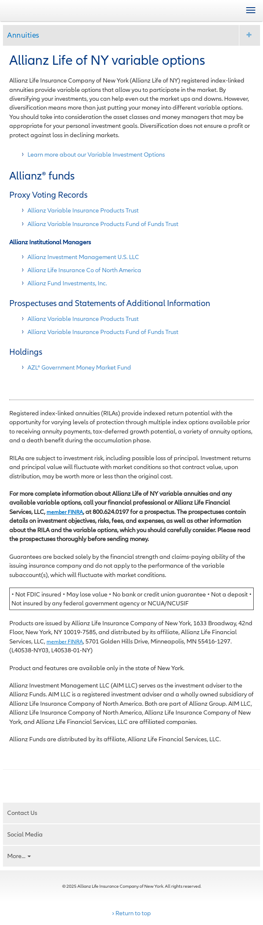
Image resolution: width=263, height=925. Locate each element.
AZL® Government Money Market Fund (79, 367)
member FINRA (65, 512)
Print (13, 783)
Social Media (25, 834)
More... (19, 855)
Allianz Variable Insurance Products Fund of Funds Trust (102, 223)
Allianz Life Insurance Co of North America (84, 269)
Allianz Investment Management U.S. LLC (83, 256)
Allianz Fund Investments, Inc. (67, 283)
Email (30, 783)
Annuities (23, 35)
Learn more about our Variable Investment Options (96, 154)
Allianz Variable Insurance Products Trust (83, 210)
